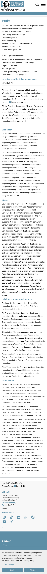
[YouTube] (4, 521)
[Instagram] (4, 517)
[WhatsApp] (26, 517)
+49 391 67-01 (8, 505)
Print (5, 544)
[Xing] (11, 521)
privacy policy (29, 560)
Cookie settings (8, 564)
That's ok (33, 570)
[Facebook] (33, 517)
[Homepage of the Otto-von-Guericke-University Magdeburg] (14, 5)
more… (5, 508)
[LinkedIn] (18, 517)
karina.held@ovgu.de (19, 102)
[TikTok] (11, 517)
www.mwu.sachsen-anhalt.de (15, 74)
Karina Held (19, 486)
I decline (12, 570)
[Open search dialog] (37, 5)
